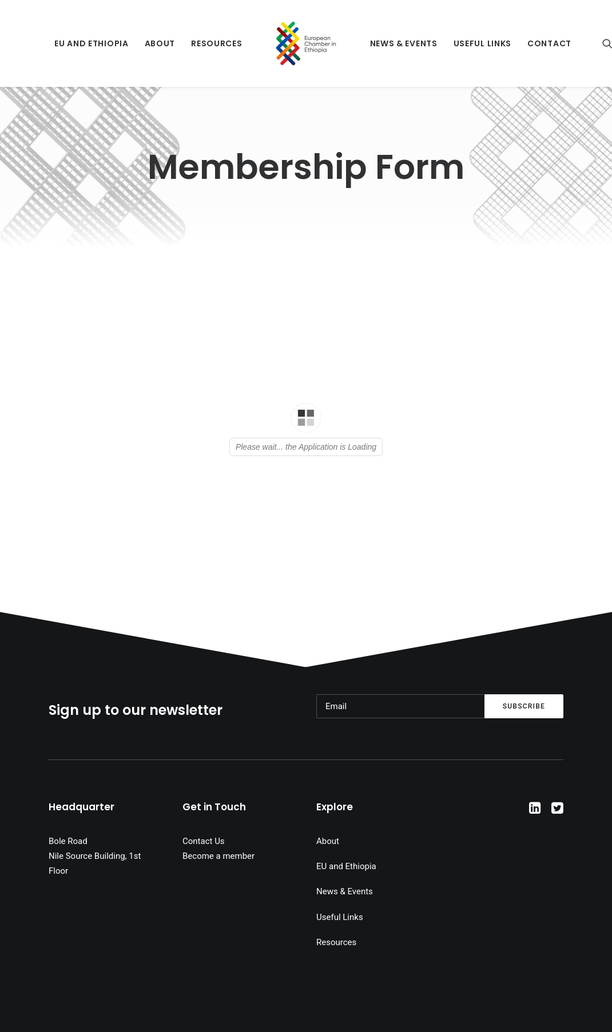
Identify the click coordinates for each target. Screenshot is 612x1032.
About (160, 43)
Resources (216, 43)
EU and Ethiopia (91, 43)
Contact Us (203, 841)
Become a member (218, 856)
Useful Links (482, 43)
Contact (549, 43)
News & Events (404, 43)
